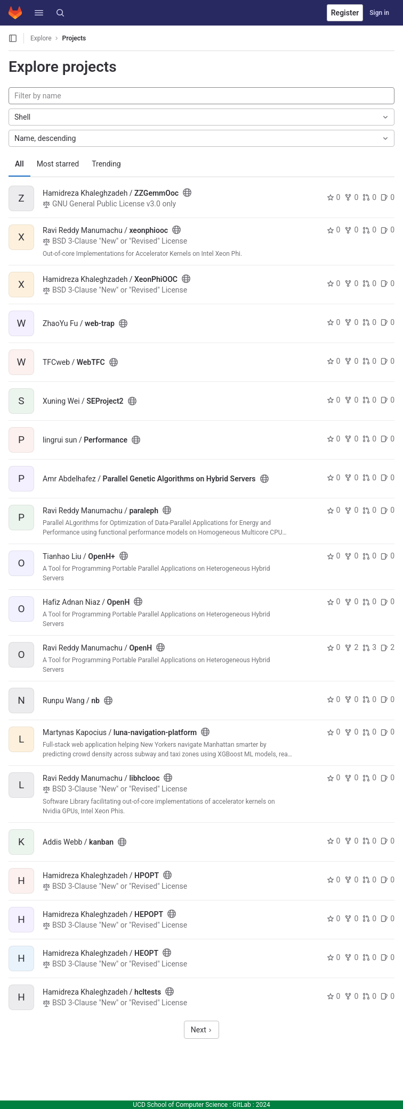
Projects (74, 38)
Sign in (379, 12)
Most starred (58, 164)
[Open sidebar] (12, 38)
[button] (38, 12)
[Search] (60, 12)
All (19, 164)
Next (201, 1029)
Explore (41, 38)
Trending (106, 164)
